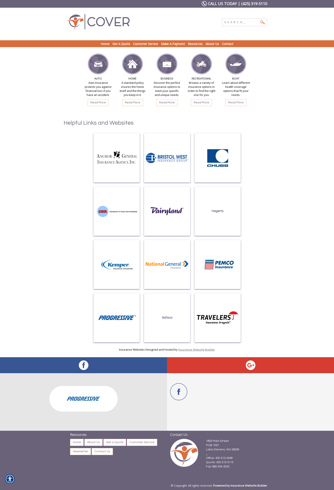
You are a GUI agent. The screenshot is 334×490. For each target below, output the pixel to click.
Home (77, 442)
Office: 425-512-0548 (219, 458)
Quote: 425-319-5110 (219, 462)
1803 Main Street (217, 440)
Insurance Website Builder (196, 349)
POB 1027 (212, 445)
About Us (93, 442)
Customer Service (142, 442)
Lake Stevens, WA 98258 (222, 449)
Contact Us (102, 451)
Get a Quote (114, 442)
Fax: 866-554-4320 (217, 466)
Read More (98, 102)
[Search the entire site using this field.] (241, 22)
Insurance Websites (132, 349)
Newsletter (80, 451)
